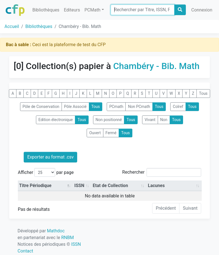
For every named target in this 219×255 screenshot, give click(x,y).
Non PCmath (139, 106)
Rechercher (161, 172)
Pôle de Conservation (41, 106)
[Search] (142, 9)
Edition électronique (55, 119)
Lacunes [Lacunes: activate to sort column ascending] (156, 185)
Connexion (201, 10)
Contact (25, 251)
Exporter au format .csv (50, 157)
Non (163, 119)
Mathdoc (56, 230)
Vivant (150, 119)
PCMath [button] (92, 10)
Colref (178, 106)
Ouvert (95, 133)
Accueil (11, 26)
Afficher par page (46, 172)
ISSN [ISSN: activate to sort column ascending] (79, 185)
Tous (203, 93)
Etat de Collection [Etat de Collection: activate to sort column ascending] (110, 185)
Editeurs (72, 10)
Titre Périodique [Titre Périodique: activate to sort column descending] (35, 185)
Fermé (111, 133)
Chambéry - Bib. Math (156, 66)
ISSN (76, 244)
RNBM (67, 237)
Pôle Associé (75, 106)
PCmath (116, 106)
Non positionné (109, 119)
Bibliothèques (45, 10)
